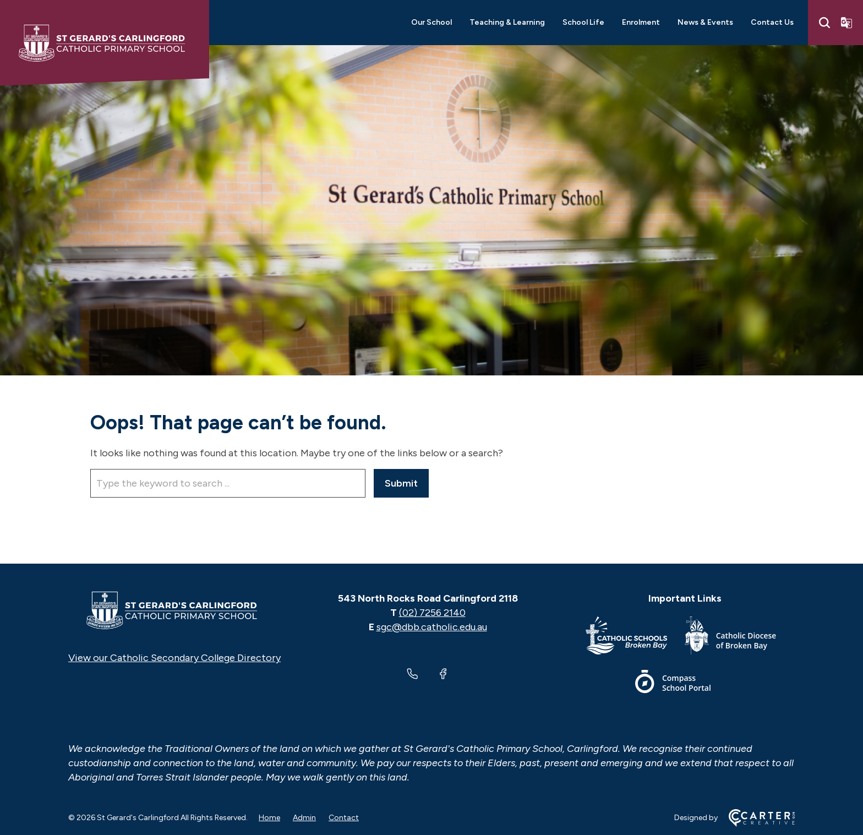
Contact (344, 817)
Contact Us (772, 22)
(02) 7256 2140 (432, 613)
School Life (583, 22)
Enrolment (641, 22)
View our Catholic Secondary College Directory (174, 658)
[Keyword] (227, 483)
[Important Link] (635, 637)
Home (269, 817)
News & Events (705, 22)
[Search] (824, 22)
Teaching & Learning (507, 22)
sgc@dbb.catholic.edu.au (431, 627)
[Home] (174, 610)
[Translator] (846, 22)
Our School (431, 22)
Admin (304, 817)
